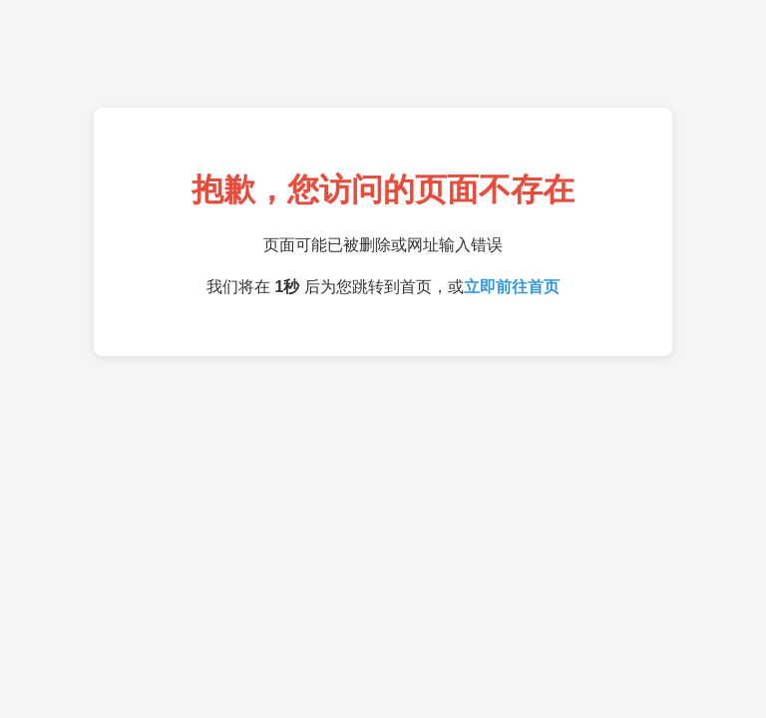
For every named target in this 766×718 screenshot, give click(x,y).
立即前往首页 (512, 286)
